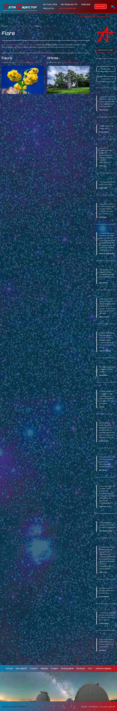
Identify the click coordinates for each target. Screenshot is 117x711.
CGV (90, 667)
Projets (54, 667)
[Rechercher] (91, 15)
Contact (106, 79)
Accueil (12, 26)
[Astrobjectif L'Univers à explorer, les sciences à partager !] (20, 6)
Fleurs (7, 58)
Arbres (52, 58)
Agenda (85, 4)
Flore (20, 62)
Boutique (100, 6)
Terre (32, 26)
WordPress (22, 705)
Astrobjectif (69, 4)
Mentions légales (103, 667)
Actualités (50, 4)
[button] (54, 8)
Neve (4, 705)
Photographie (22, 26)
